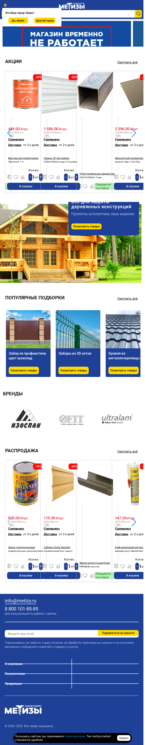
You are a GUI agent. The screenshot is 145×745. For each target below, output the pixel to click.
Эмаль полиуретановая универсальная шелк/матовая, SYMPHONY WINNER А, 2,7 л (25, 549)
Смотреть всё (127, 62)
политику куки (75, 736)
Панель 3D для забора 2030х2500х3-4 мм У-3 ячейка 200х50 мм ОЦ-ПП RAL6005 (60, 160)
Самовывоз (16, 139)
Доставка (14, 145)
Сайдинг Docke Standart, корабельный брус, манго (58, 549)
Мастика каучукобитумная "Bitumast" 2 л (23, 160)
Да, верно (18, 20)
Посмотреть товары (86, 226)
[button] (134, 133)
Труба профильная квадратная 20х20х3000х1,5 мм (97, 175)
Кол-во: (33, 170)
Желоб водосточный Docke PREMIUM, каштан (94, 564)
